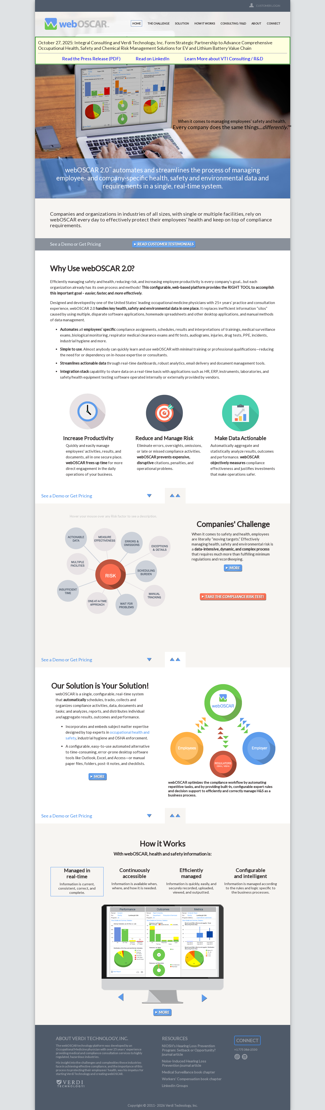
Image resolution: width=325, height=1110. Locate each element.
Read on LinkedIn (152, 58)
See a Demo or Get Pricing (75, 244)
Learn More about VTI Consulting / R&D (223, 58)
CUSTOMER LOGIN (268, 5)
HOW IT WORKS (204, 23)
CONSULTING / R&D (233, 23)
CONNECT (273, 23)
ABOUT (256, 23)
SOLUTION (182, 23)
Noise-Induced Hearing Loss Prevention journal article (184, 1063)
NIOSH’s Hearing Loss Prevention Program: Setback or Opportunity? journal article (189, 1050)
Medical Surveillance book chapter (188, 1072)
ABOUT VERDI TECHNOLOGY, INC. (92, 1038)
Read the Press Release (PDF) (91, 58)
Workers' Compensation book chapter (191, 1079)
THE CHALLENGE (158, 23)
